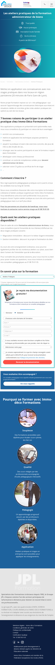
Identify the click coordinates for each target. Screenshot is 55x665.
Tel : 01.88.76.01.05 (19, 637)
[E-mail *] (27, 335)
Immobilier (10, 82)
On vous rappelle (27, 384)
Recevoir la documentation (27, 362)
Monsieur (9, 313)
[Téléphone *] (27, 331)
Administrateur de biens (22, 82)
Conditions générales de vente (23, 628)
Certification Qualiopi (20, 635)
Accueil (3, 82)
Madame (20, 313)
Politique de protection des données (32, 358)
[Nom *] (27, 322)
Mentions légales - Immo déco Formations (27, 625)
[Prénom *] (27, 326)
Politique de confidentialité (22, 630)
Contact (15, 633)
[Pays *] (27, 347)
